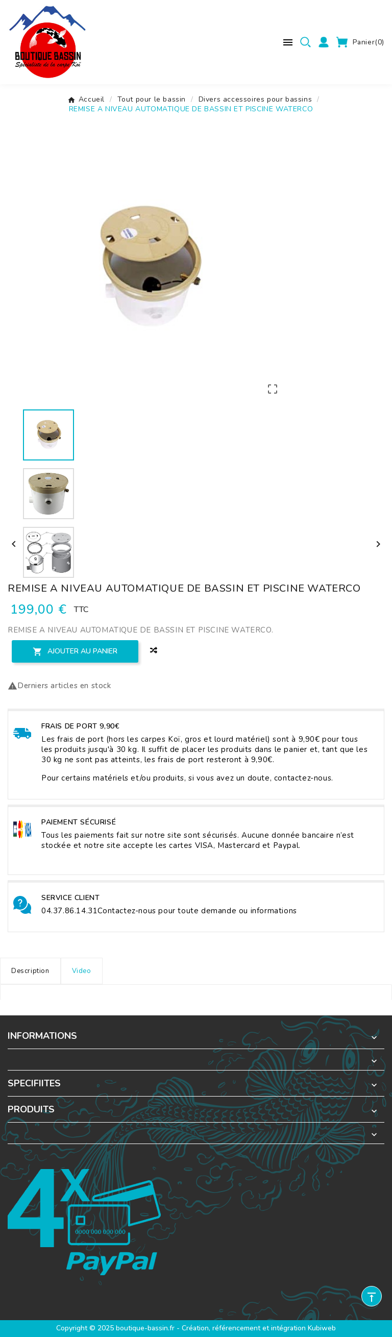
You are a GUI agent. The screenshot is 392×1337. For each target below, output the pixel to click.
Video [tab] (81, 971)
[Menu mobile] (288, 42)
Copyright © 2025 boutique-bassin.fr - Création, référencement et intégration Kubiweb (196, 1328)
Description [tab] (30, 971)
